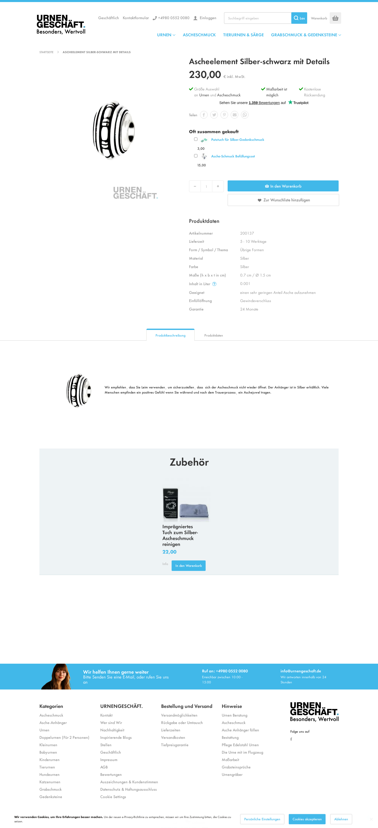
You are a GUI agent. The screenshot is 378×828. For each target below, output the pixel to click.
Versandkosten (173, 737)
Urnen (204, 94)
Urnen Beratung (234, 715)
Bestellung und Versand (186, 705)
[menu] (249, 34)
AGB (104, 766)
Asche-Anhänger (53, 722)
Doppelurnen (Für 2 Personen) (64, 737)
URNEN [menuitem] (164, 34)
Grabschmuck (50, 789)
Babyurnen (48, 752)
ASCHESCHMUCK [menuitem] (199, 34)
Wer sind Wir (111, 722)
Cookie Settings (113, 796)
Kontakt (106, 715)
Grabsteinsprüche (236, 766)
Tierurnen (47, 766)
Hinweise (232, 705)
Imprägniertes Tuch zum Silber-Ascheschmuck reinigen (180, 535)
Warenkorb (319, 18)
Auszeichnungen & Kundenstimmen (129, 781)
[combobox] (265, 18)
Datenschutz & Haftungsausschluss (128, 789)
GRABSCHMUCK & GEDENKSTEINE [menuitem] (304, 34)
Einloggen (207, 17)
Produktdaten (213, 335)
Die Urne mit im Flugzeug (242, 752)
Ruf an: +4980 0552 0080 (225, 670)
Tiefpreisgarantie (174, 744)
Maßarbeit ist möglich (276, 91)
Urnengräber (232, 774)
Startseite (46, 52)
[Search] (299, 18)
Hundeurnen (49, 774)
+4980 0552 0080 (174, 17)
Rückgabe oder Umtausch (182, 722)
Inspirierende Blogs (116, 737)
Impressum (108, 759)
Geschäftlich (108, 17)
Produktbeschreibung (170, 335)
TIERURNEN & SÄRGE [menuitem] (243, 34)
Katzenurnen (49, 781)
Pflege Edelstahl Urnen (240, 744)
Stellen (106, 744)
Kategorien (51, 705)
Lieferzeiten (170, 729)
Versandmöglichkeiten (179, 715)
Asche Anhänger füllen (240, 729)
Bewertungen (111, 774)
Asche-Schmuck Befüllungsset (233, 156)
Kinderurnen (49, 759)
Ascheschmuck (229, 94)
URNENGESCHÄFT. (121, 705)
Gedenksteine (50, 796)
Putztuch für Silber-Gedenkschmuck (237, 139)
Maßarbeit (230, 759)
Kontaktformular (136, 17)
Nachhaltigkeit (112, 729)
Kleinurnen (48, 744)
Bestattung (230, 737)
